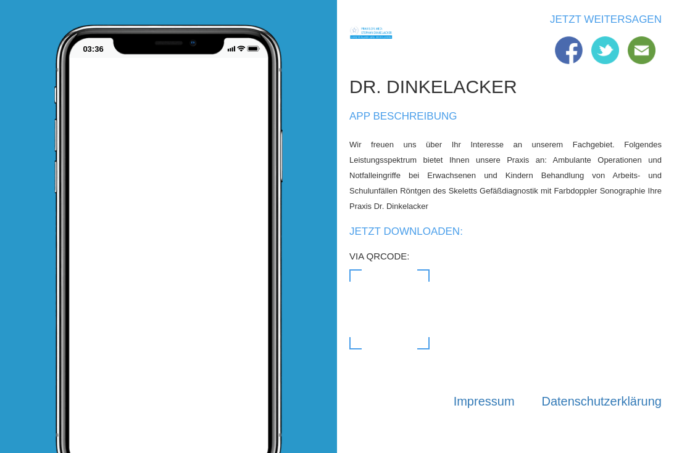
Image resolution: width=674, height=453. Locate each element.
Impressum (484, 401)
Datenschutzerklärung (601, 401)
